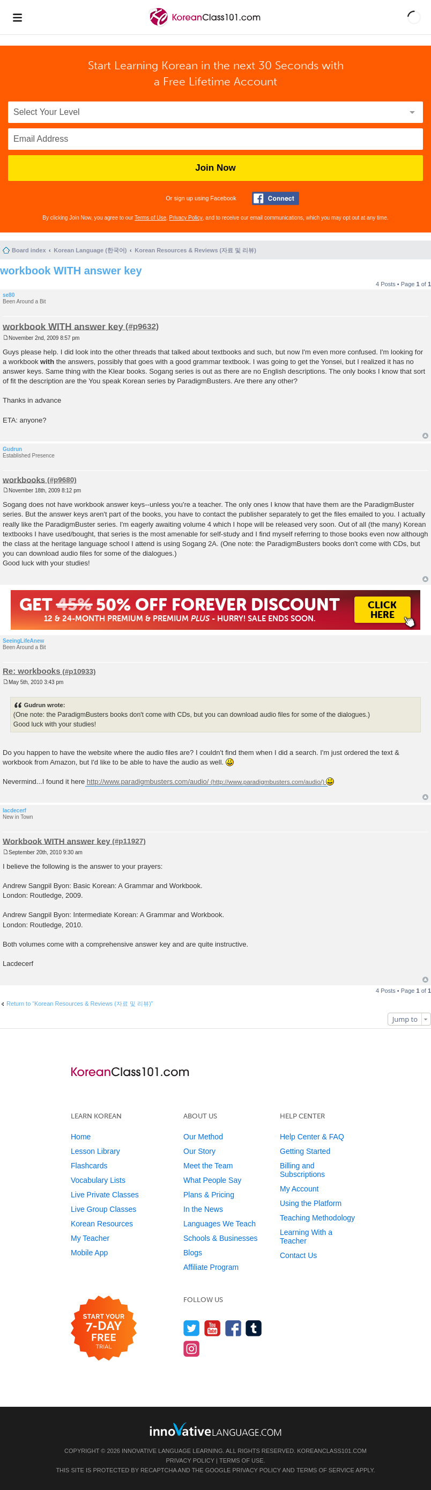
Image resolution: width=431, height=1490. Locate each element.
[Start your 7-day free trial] (104, 1329)
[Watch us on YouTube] (212, 1328)
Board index (29, 250)
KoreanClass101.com (332, 1451)
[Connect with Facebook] (275, 198)
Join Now (215, 168)
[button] (414, 17)
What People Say (212, 1180)
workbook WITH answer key (71, 271)
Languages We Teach (219, 1223)
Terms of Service (325, 1470)
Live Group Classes (103, 1209)
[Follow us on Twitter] (191, 1328)
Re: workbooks (32, 670)
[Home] (205, 26)
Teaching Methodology (317, 1217)
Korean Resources (102, 1223)
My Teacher (90, 1238)
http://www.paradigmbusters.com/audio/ (148, 781)
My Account (299, 1188)
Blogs (192, 1252)
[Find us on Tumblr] (254, 1328)
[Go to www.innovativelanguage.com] (215, 1429)
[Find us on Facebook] (233, 1328)
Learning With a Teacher (306, 1236)
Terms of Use (150, 218)
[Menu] (17, 17)
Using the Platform (310, 1203)
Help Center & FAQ (312, 1136)
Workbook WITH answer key (56, 840)
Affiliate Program (211, 1267)
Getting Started (305, 1151)
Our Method (203, 1136)
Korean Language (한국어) (90, 250)
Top (425, 436)
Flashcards (89, 1165)
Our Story (199, 1151)
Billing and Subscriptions (302, 1170)
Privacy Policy (186, 218)
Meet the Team (208, 1165)
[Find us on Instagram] (191, 1348)
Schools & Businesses (220, 1238)
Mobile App (89, 1252)
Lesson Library (95, 1151)
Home (81, 1136)
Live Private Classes (105, 1194)
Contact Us (298, 1255)
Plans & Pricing (208, 1194)
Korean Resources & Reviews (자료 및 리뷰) (195, 250)
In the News (203, 1209)
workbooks (24, 479)
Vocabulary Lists (98, 1180)
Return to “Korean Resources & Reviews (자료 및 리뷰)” (79, 1003)
